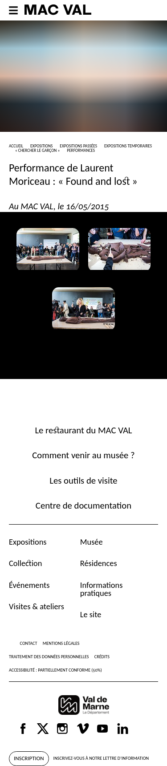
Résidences (98, 563)
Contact (28, 643)
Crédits (102, 657)
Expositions (28, 542)
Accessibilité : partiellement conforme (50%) (55, 670)
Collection (25, 563)
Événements (29, 585)
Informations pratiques (101, 589)
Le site (91, 614)
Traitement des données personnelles (49, 657)
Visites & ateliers (36, 606)
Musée (91, 542)
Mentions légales (61, 643)
